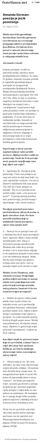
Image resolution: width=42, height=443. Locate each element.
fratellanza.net (14, 2)
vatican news (10, 402)
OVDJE (13, 422)
